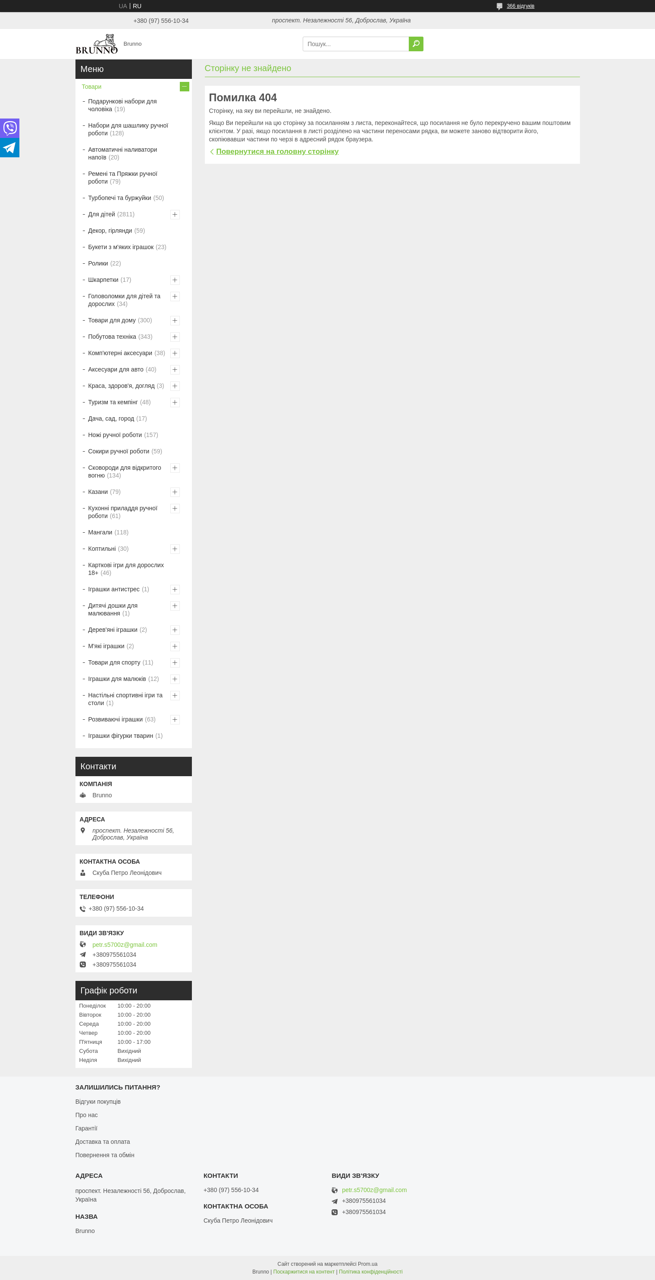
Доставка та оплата (102, 1141)
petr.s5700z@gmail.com (125, 944)
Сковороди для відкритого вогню (124, 471)
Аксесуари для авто (116, 369)
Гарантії (86, 1128)
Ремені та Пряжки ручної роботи (122, 177)
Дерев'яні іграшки (113, 629)
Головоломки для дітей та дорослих (124, 300)
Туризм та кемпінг (113, 402)
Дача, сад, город (111, 418)
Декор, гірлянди (110, 230)
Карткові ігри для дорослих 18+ (126, 569)
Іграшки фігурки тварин (121, 735)
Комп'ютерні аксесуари (120, 353)
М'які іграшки (106, 646)
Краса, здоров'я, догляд (121, 385)
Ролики (98, 263)
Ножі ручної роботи (115, 434)
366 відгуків (520, 6)
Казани (98, 491)
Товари (92, 86)
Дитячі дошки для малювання (113, 609)
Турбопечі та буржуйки (119, 197)
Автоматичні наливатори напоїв (122, 153)
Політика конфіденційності (371, 1272)
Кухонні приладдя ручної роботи (123, 512)
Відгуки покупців (98, 1101)
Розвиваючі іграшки (115, 719)
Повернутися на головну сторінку (277, 151)
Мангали (100, 532)
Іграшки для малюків (117, 678)
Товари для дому (112, 320)
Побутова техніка (112, 336)
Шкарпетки (103, 279)
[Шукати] (416, 44)
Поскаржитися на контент (304, 1272)
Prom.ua (367, 1264)
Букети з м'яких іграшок (121, 247)
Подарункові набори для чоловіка (122, 105)
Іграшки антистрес (114, 589)
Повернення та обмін (105, 1155)
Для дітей (101, 214)
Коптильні (102, 548)
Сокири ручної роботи (119, 451)
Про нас (86, 1114)
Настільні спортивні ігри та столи (125, 699)
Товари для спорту (114, 662)
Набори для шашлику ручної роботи (128, 129)
